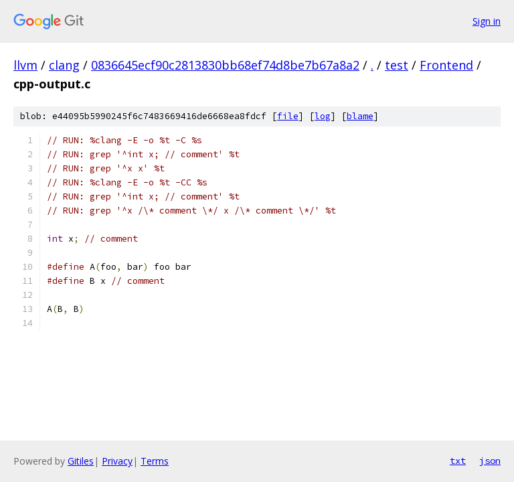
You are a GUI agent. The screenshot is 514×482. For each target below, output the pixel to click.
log (323, 116)
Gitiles (81, 461)
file (287, 116)
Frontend (446, 65)
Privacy (117, 461)
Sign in (487, 21)
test (396, 65)
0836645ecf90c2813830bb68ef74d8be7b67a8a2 (225, 65)
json (490, 461)
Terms (155, 461)
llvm (25, 65)
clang (64, 65)
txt (458, 461)
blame (360, 116)
